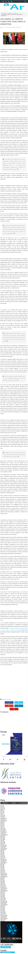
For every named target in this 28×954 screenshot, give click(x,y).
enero (1, 817)
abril (1, 806)
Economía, (18, 27)
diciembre (2, 831)
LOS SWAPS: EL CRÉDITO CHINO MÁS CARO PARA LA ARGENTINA (12, 21)
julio (1, 810)
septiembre (2, 820)
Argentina (10, 13)
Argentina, (13, 27)
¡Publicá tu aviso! (5, 946)
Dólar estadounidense (7, 952)
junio (1, 805)
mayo (1, 812)
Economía (15, 13)
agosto (1, 809)
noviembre (2, 818)
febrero (1, 816)
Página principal (4, 13)
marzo (1, 808)
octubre (2, 819)
